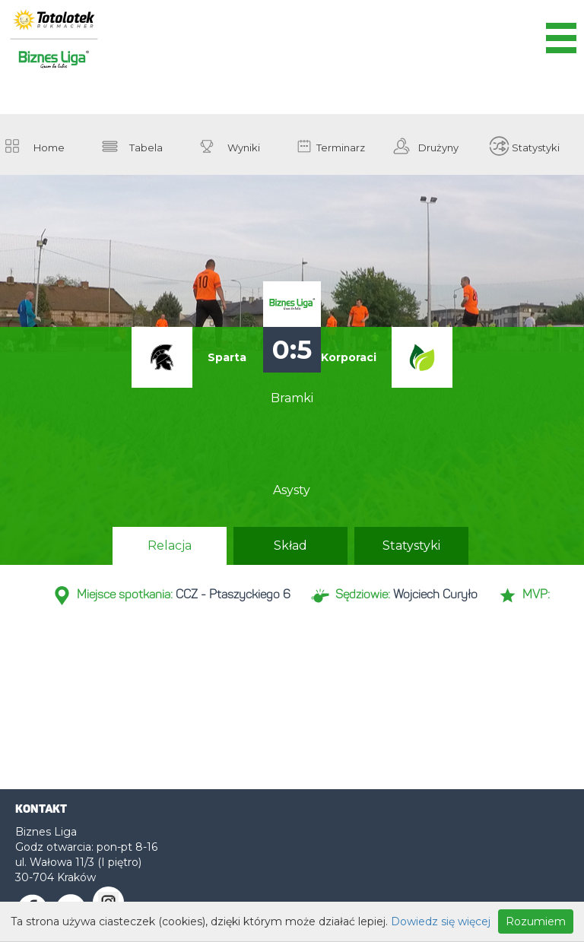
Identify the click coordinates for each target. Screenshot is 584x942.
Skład (290, 545)
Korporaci (348, 357)
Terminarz (340, 147)
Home (49, 147)
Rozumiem (536, 921)
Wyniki (243, 147)
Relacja (170, 545)
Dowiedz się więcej (440, 921)
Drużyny (438, 147)
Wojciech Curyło (435, 595)
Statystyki (536, 147)
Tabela (146, 147)
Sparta (227, 357)
